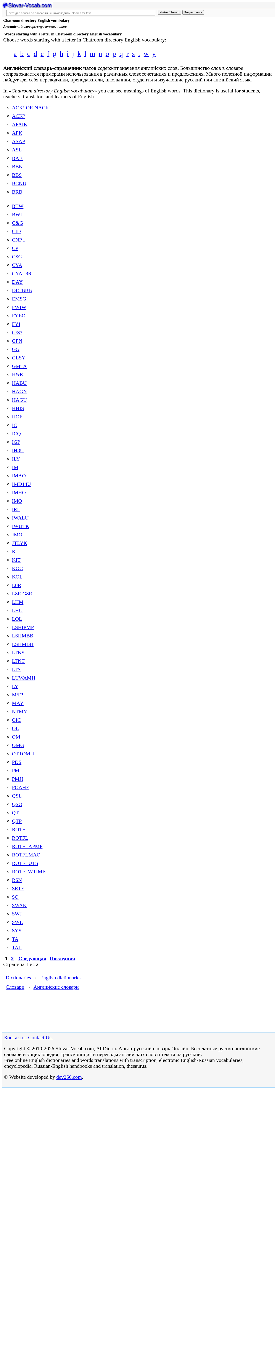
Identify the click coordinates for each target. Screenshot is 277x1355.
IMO (17, 501)
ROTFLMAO (26, 855)
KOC (17, 568)
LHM (17, 602)
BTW (17, 206)
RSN (17, 880)
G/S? (17, 332)
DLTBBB (22, 290)
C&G (17, 223)
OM (16, 737)
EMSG (19, 299)
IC (14, 425)
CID (16, 231)
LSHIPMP (23, 627)
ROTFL (20, 838)
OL (15, 728)
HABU (19, 383)
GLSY (19, 358)
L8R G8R (22, 593)
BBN (17, 166)
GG (15, 349)
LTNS (18, 652)
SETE (18, 888)
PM (15, 770)
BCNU (19, 183)
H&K (17, 374)
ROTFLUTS (25, 863)
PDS (16, 762)
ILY (16, 459)
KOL (17, 577)
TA (15, 939)
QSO (17, 804)
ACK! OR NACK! (31, 107)
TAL (17, 947)
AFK (17, 133)
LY (15, 686)
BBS (17, 175)
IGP (16, 442)
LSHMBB (22, 636)
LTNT (18, 661)
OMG (18, 745)
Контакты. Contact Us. (28, 1037)
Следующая (32, 958)
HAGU (19, 400)
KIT (16, 560)
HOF (17, 416)
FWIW (19, 307)
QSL (17, 796)
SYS (16, 930)
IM (15, 467)
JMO (17, 534)
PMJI (17, 779)
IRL (16, 509)
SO (15, 897)
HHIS (18, 408)
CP (15, 248)
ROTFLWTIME (29, 871)
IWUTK (20, 526)
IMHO (19, 492)
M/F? (17, 694)
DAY (17, 282)
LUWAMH (23, 678)
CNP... (18, 240)
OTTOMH (23, 753)
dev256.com (69, 1077)
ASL (17, 149)
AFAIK (19, 124)
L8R (16, 585)
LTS (16, 669)
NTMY (19, 711)
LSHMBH (23, 644)
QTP (17, 821)
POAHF (20, 787)
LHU (17, 610)
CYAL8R (22, 273)
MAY (18, 703)
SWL (17, 922)
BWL (17, 214)
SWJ (17, 914)
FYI (16, 324)
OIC (16, 720)
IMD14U (21, 484)
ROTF (18, 829)
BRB (17, 192)
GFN (17, 341)
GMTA (19, 366)
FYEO (19, 315)
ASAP (18, 141)
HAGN (19, 391)
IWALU (20, 518)
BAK (17, 158)
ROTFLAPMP (27, 846)
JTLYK (19, 543)
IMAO (19, 475)
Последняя (62, 958)
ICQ (16, 433)
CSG (17, 256)
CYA (17, 265)
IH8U (18, 450)
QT (15, 812)
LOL (17, 619)
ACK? (18, 116)
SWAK (19, 905)
